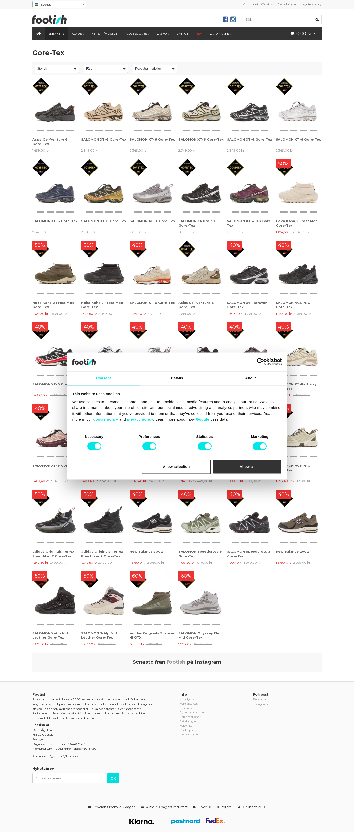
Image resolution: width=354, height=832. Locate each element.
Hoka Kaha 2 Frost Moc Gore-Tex (296, 223)
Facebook (259, 699)
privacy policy (140, 419)
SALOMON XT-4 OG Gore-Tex (249, 223)
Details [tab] (177, 378)
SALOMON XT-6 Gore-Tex (103, 139)
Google (202, 419)
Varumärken (220, 33)
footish (176, 662)
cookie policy (105, 419)
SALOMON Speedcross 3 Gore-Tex (200, 554)
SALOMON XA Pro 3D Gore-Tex (196, 223)
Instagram (260, 704)
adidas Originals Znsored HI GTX (152, 635)
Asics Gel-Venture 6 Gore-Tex (50, 141)
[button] (57, 69)
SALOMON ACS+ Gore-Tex (152, 221)
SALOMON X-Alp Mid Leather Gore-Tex (50, 635)
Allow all (247, 467)
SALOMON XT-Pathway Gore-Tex (296, 386)
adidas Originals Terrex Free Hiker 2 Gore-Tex (53, 554)
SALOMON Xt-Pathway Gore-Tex (247, 305)
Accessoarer (137, 33)
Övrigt (182, 33)
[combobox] (59, 4)
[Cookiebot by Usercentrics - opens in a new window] (260, 362)
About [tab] (250, 378)
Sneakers (56, 33)
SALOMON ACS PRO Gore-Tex (293, 305)
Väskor (162, 33)
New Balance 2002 (146, 551)
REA (199, 33)
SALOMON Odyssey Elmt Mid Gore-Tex (200, 635)
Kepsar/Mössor (104, 33)
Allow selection (176, 467)
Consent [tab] (103, 378)
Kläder (78, 33)
